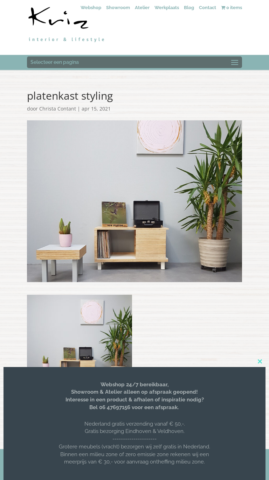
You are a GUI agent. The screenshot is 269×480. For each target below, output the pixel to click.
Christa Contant (57, 108)
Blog (189, 7)
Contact (207, 7)
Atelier (142, 7)
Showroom (118, 7)
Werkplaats (166, 7)
